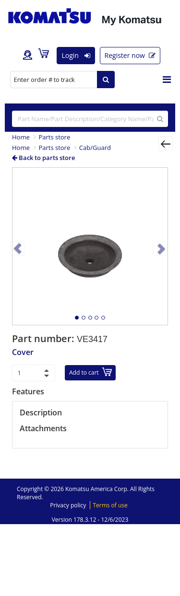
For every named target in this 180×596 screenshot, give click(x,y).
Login (75, 55)
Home (21, 137)
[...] (90, 119)
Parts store (54, 137)
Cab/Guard (95, 147)
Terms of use (110, 505)
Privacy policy (68, 505)
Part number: (44, 338)
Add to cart (90, 372)
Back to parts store (43, 157)
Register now (130, 55)
